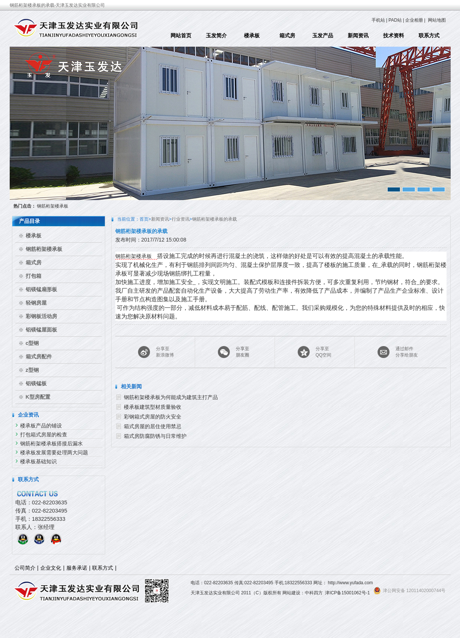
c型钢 (32, 343)
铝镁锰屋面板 (41, 330)
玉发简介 (216, 35)
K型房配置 (38, 397)
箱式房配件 (39, 357)
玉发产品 (322, 35)
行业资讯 (181, 219)
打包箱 (33, 276)
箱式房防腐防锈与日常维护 (155, 436)
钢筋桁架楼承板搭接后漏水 (51, 443)
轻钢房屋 (36, 303)
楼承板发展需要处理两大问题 (54, 452)
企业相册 (414, 20)
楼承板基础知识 (38, 461)
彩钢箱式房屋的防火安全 (152, 417)
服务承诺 (76, 568)
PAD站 (395, 20)
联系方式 (429, 35)
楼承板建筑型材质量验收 (152, 407)
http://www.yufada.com (350, 582)
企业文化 (50, 568)
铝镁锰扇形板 (41, 289)
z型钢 (32, 370)
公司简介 (25, 568)
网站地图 (437, 20)
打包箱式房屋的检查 (43, 435)
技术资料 (393, 35)
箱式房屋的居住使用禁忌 (152, 426)
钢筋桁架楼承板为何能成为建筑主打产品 (171, 397)
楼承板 (252, 35)
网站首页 (180, 35)
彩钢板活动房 (41, 316)
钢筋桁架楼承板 (52, 206)
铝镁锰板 (36, 383)
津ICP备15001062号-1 (347, 592)
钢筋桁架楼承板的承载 (214, 219)
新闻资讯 (358, 35)
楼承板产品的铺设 (41, 426)
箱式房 (287, 35)
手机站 (378, 20)
